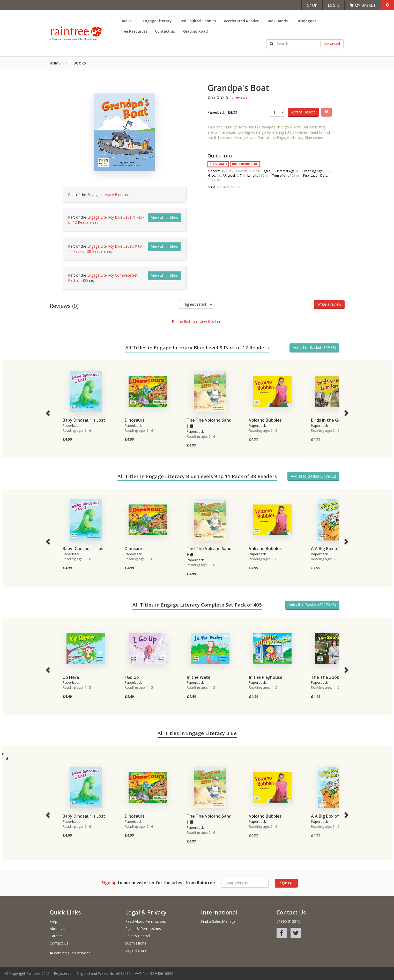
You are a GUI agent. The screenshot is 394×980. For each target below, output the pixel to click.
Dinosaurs (135, 420)
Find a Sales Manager (219, 921)
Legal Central (136, 950)
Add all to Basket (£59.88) (314, 347)
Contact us (165, 31)
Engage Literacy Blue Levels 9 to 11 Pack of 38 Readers (105, 249)
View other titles (164, 217)
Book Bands (277, 20)
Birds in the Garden (330, 420)
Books (128, 20)
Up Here (71, 677)
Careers (56, 935)
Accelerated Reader (241, 20)
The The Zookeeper (331, 677)
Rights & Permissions (143, 928)
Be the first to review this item (197, 321)
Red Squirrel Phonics (198, 20)
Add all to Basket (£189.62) (313, 476)
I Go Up (132, 677)
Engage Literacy (157, 20)
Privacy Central (137, 935)
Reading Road (195, 31)
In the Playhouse (266, 677)
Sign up (286, 882)
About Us (57, 928)
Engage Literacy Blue (104, 194)
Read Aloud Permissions (145, 921)
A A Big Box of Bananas (334, 548)
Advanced (332, 43)
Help (53, 921)
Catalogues (305, 20)
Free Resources (134, 31)
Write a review (329, 304)
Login (333, 5)
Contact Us (59, 943)
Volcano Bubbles (265, 420)
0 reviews (240, 97)
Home (55, 63)
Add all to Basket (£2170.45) (312, 604)
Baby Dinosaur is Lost (84, 420)
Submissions (135, 943)
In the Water (199, 677)
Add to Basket (303, 112)
